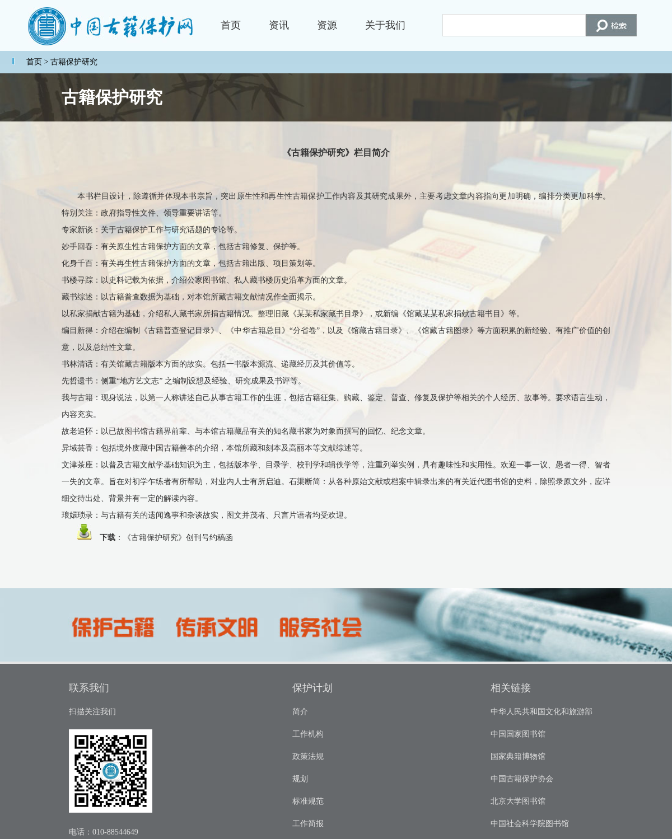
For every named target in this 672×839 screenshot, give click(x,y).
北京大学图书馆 (518, 801)
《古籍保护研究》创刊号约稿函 (178, 537)
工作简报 (308, 823)
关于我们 (385, 25)
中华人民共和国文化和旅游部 (541, 711)
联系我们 (89, 687)
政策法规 (308, 756)
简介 (300, 711)
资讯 (279, 25)
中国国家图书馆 (518, 734)
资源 (327, 25)
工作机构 (308, 734)
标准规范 (308, 801)
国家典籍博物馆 (518, 756)
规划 (300, 779)
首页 (231, 25)
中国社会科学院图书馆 (530, 823)
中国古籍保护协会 (522, 779)
